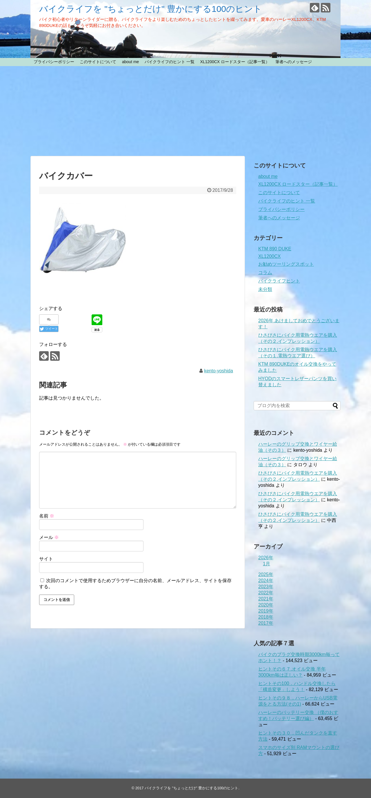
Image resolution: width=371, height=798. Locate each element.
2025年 (265, 574)
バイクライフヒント (279, 280)
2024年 (265, 580)
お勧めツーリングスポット (286, 264)
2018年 (265, 617)
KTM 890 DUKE (274, 248)
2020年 (265, 604)
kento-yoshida (218, 370)
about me (130, 61)
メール (49, 537)
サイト (46, 558)
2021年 (265, 598)
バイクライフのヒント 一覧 (169, 61)
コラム (265, 272)
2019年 (265, 610)
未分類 (265, 289)
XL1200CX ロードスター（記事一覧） (235, 61)
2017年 (265, 623)
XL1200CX (269, 256)
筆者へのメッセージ (293, 61)
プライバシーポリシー (54, 61)
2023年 (265, 586)
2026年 (265, 557)
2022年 (265, 592)
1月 (266, 563)
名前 (46, 515)
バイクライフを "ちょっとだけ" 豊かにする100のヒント (150, 9)
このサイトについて (98, 61)
